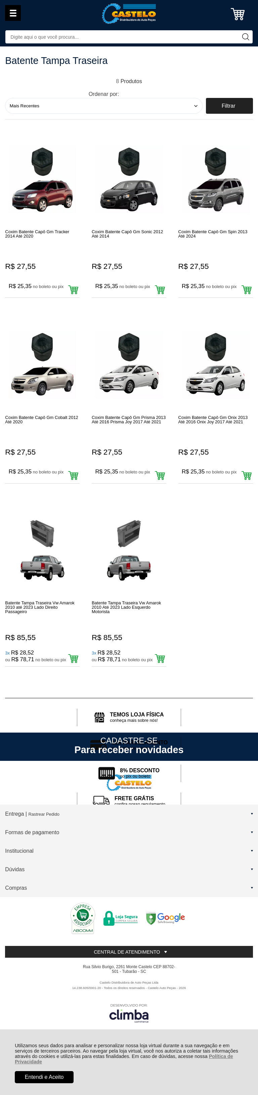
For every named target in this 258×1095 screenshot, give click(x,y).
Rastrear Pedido (43, 849)
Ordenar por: (104, 94)
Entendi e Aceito (44, 1077)
